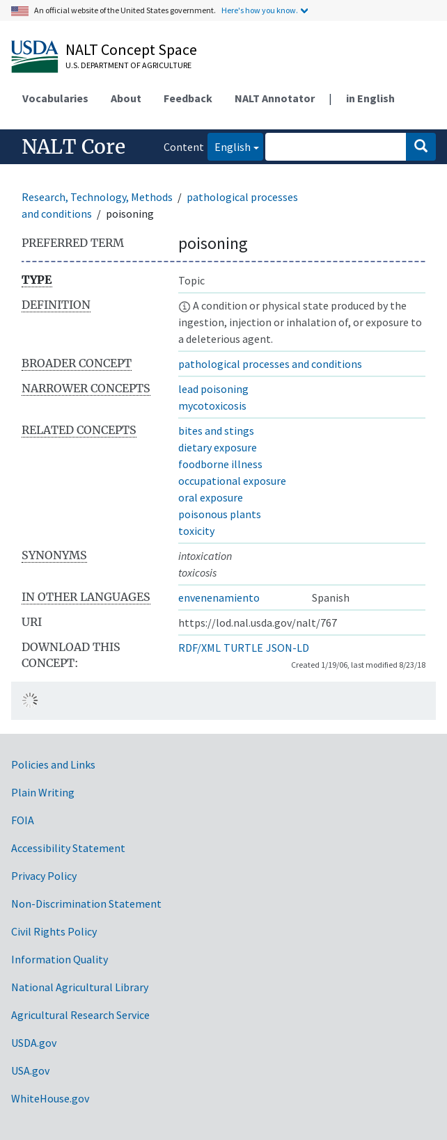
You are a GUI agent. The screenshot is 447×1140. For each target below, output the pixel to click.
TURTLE (243, 648)
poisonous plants (219, 514)
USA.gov (30, 1070)
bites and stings (216, 430)
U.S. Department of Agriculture (128, 65)
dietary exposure (217, 447)
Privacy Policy (44, 876)
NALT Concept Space (131, 49)
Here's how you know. (259, 10)
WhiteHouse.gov (50, 1098)
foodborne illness (220, 464)
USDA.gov (33, 1043)
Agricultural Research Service (80, 1015)
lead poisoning (213, 389)
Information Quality (59, 959)
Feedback (188, 98)
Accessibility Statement (68, 848)
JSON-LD (287, 648)
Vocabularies (55, 98)
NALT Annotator (275, 98)
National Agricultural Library (79, 987)
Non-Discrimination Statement (86, 903)
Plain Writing (42, 792)
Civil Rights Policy (54, 931)
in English (370, 98)
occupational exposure (232, 481)
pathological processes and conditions (270, 364)
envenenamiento (219, 597)
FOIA (22, 820)
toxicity (196, 531)
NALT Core (73, 146)
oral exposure (210, 497)
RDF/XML (199, 648)
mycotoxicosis (212, 405)
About (126, 98)
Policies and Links (53, 764)
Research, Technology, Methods (97, 197)
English (229, 146)
